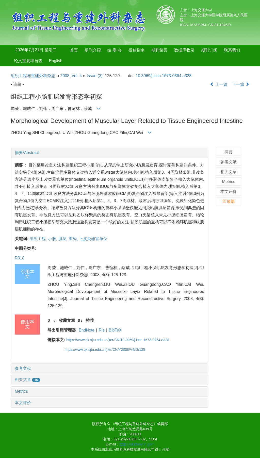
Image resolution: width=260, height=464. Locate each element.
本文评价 (23, 403)
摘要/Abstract (27, 153)
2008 (65, 76)
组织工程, (38, 239)
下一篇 (240, 84)
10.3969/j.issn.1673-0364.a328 (163, 76)
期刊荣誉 (159, 50)
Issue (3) (95, 76)
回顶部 (228, 201)
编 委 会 (114, 50)
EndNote (86, 330)
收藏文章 (67, 320)
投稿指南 (136, 50)
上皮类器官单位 (93, 239)
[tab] (109, 153)
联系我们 (232, 50)
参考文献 (23, 368)
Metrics (21, 391)
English (55, 61)
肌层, (63, 239)
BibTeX (115, 330)
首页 (74, 50)
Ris (102, 330)
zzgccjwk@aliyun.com (136, 444)
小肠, (53, 239)
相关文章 (27, 379)
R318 (19, 258)
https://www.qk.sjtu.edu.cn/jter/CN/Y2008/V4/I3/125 (104, 349)
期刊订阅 (209, 50)
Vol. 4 (77, 76)
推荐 (90, 320)
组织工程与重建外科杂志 (33, 76)
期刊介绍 (93, 50)
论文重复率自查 (28, 61)
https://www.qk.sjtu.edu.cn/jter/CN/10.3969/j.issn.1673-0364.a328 (117, 340)
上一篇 (218, 84)
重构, (74, 239)
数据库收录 (184, 50)
